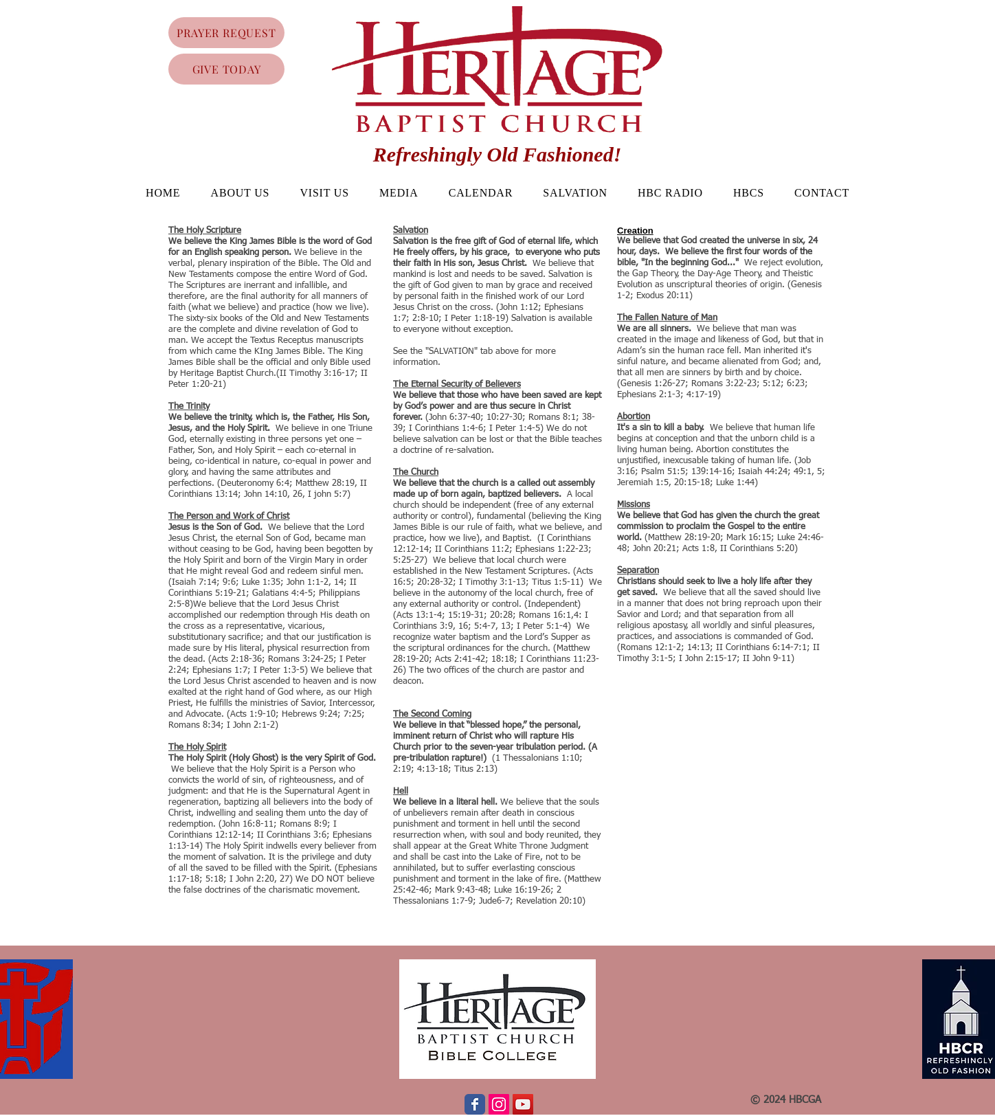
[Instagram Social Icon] (499, 1104)
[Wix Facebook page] (475, 1104)
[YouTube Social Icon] (523, 1104)
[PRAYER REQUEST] (226, 32)
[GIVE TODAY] (226, 69)
